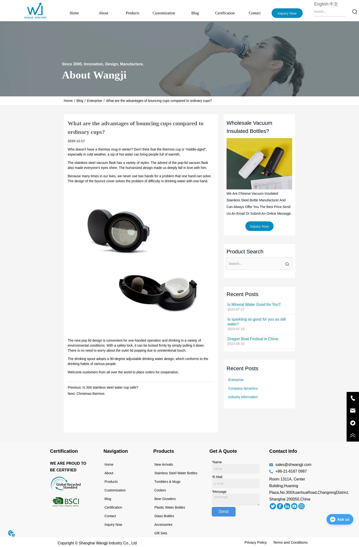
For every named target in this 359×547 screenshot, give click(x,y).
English (321, 4)
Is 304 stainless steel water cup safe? (110, 387)
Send (224, 511)
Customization (164, 13)
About (103, 13)
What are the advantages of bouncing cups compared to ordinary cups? (159, 101)
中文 (333, 4)
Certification (225, 13)
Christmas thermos (90, 394)
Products (132, 13)
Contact (255, 13)
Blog (195, 13)
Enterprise (94, 101)
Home (74, 13)
